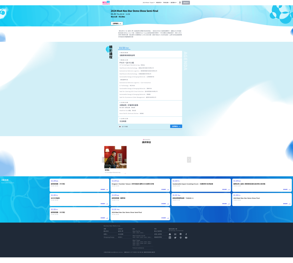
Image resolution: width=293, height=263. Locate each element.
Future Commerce (138, 248)
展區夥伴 (173, 2)
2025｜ (134, 232)
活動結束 (186, 3)
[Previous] (104, 160)
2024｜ (138, 232)
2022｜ (146, 237)
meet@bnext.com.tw (117, 252)
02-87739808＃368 (134, 252)
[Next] (189, 160)
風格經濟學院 (158, 237)
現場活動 (165, 2)
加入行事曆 (123, 126)
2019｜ (138, 243)
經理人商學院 (158, 234)
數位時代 (106, 231)
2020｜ (134, 243)
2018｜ (142, 243)
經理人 (106, 234)
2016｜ (150, 243)
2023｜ (142, 232)
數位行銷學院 (158, 231)
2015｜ (134, 245)
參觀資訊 (158, 2)
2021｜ (150, 237)
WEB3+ (120, 237)
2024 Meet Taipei (148, 2)
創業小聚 (120, 231)
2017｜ (146, 243)
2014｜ (138, 245)
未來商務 (120, 234)
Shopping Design (109, 237)
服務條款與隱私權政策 (149, 252)
